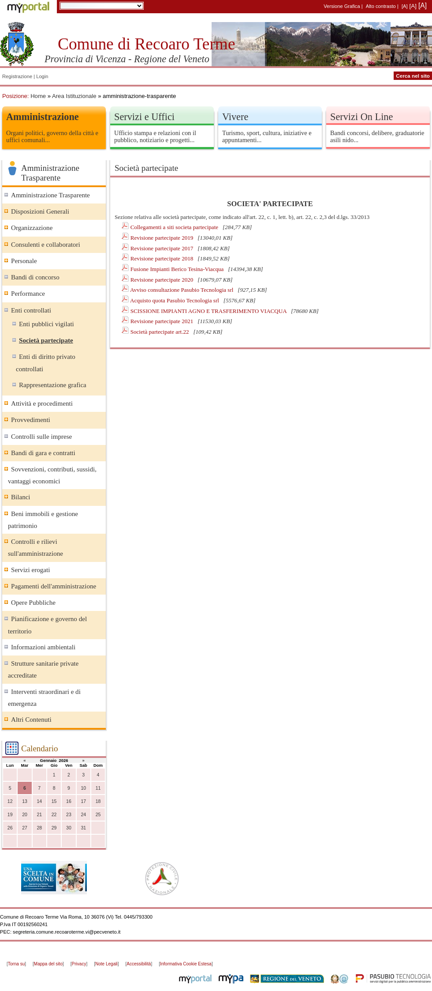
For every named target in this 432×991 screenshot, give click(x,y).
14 (39, 801)
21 (39, 814)
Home (38, 96)
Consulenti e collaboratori (45, 244)
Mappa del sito (48, 963)
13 (24, 801)
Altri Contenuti (31, 719)
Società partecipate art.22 (160, 331)
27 (24, 827)
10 (83, 788)
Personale (24, 260)
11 (98, 788)
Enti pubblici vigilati (46, 324)
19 (10, 814)
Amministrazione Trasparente (50, 195)
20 (24, 814)
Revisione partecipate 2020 (162, 279)
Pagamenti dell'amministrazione (53, 586)
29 (54, 827)
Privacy (79, 963)
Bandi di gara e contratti (43, 452)
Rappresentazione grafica (52, 384)
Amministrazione (42, 116)
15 (54, 801)
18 (98, 801)
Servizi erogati (30, 569)
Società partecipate (46, 340)
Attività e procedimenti (42, 403)
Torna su (16, 963)
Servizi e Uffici (144, 116)
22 (54, 814)
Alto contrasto (381, 6)
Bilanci (20, 497)
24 (83, 814)
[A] (405, 6)
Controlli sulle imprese (41, 436)
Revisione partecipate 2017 (162, 248)
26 (10, 827)
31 (83, 827)
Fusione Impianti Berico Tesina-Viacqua (177, 269)
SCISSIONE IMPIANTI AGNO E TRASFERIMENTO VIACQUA (209, 311)
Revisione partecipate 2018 (162, 258)
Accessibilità (139, 963)
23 (68, 814)
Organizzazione (31, 227)
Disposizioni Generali (40, 211)
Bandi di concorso (35, 277)
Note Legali (106, 963)
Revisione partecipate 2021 (162, 321)
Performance (28, 293)
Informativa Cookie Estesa (186, 963)
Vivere (235, 116)
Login (42, 76)
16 (68, 801)
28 (39, 827)
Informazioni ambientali (43, 647)
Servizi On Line (361, 116)
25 (98, 814)
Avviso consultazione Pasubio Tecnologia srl (182, 289)
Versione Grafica (342, 6)
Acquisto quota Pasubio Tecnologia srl (175, 300)
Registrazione (17, 76)
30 (68, 827)
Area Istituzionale (74, 96)
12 (10, 801)
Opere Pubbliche (33, 602)
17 (83, 801)
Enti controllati (31, 310)
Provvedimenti (30, 419)
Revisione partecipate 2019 (162, 237)
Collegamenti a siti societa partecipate (175, 227)
